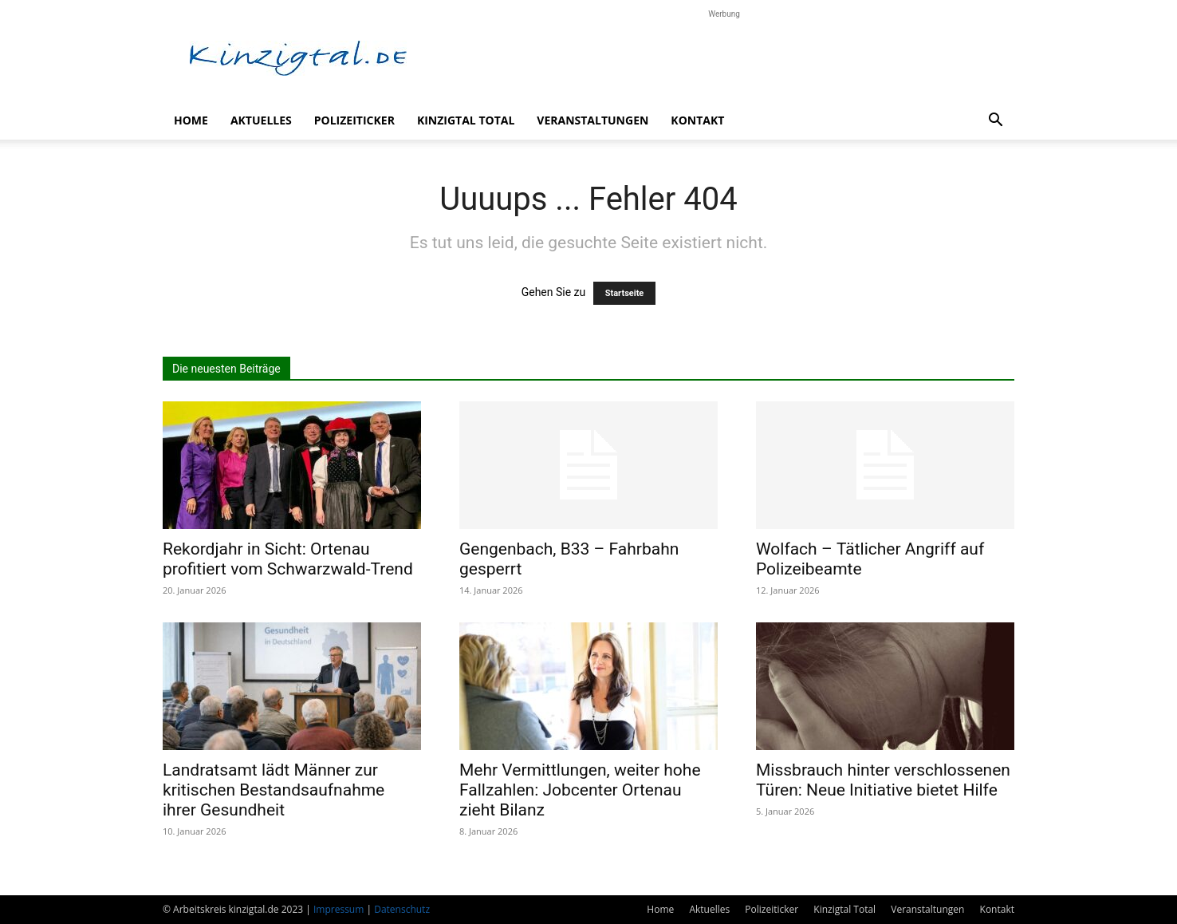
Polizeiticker (354, 120)
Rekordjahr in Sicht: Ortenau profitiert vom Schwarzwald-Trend (288, 558)
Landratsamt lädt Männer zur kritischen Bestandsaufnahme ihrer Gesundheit (273, 789)
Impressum (338, 909)
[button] (995, 121)
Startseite (624, 293)
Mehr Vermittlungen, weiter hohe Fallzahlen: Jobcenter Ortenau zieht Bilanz (580, 789)
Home (191, 120)
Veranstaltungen (592, 120)
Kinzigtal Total (465, 120)
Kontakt (697, 120)
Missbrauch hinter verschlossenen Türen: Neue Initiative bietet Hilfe (883, 780)
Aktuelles (261, 120)
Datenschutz (402, 909)
